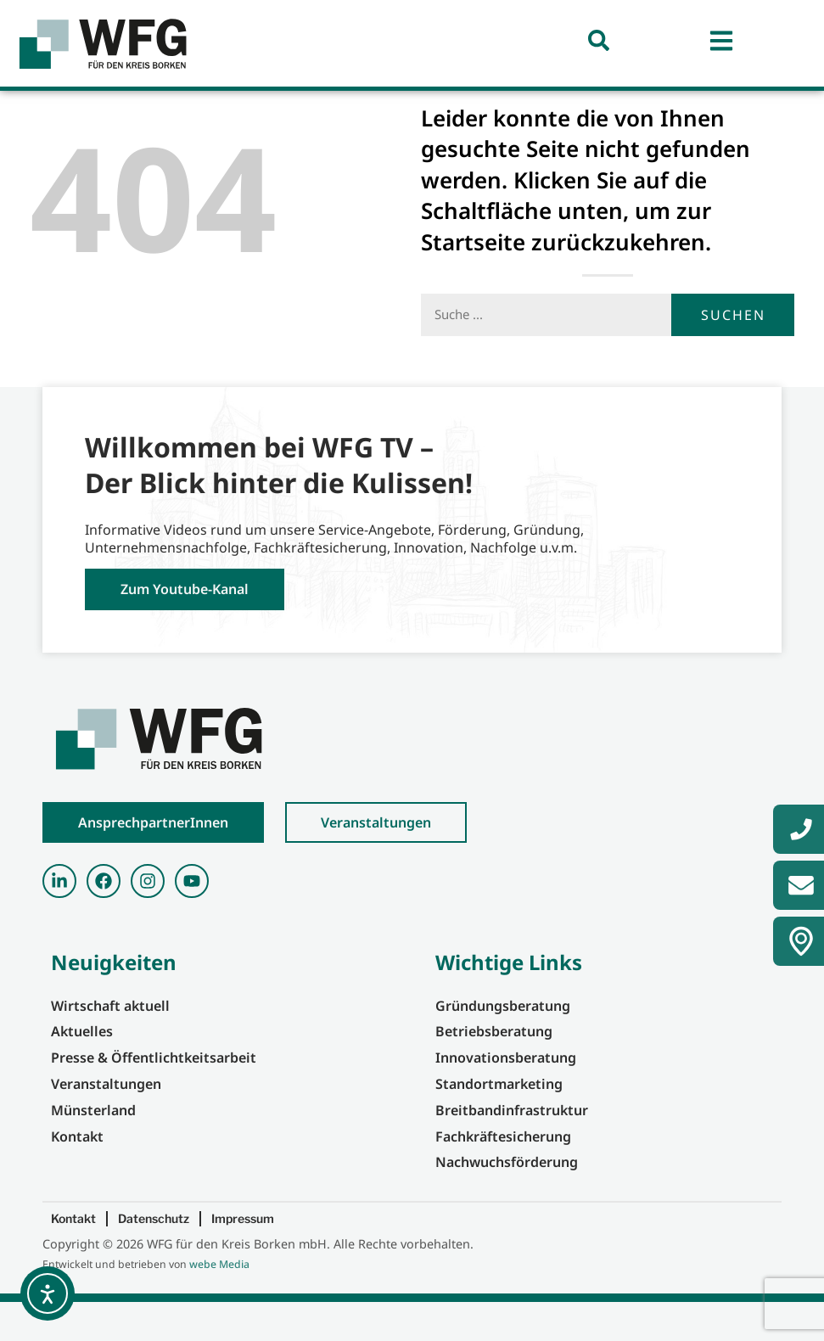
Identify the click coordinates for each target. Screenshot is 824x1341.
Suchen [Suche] (733, 353)
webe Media (219, 1303)
